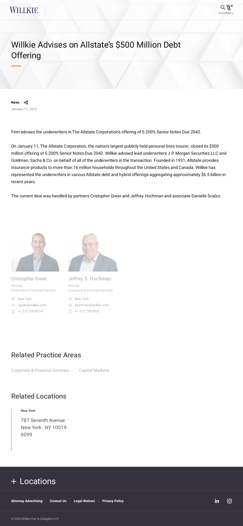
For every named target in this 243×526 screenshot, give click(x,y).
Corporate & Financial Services (40, 373)
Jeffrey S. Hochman (89, 282)
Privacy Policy (113, 501)
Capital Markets (94, 373)
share (26, 102)
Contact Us (58, 501)
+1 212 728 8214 (27, 315)
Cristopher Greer (29, 282)
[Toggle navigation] (230, 10)
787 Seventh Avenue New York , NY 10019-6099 (44, 430)
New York (21, 302)
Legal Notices (84, 501)
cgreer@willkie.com (28, 308)
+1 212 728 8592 (84, 315)
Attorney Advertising (26, 501)
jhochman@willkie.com (88, 308)
